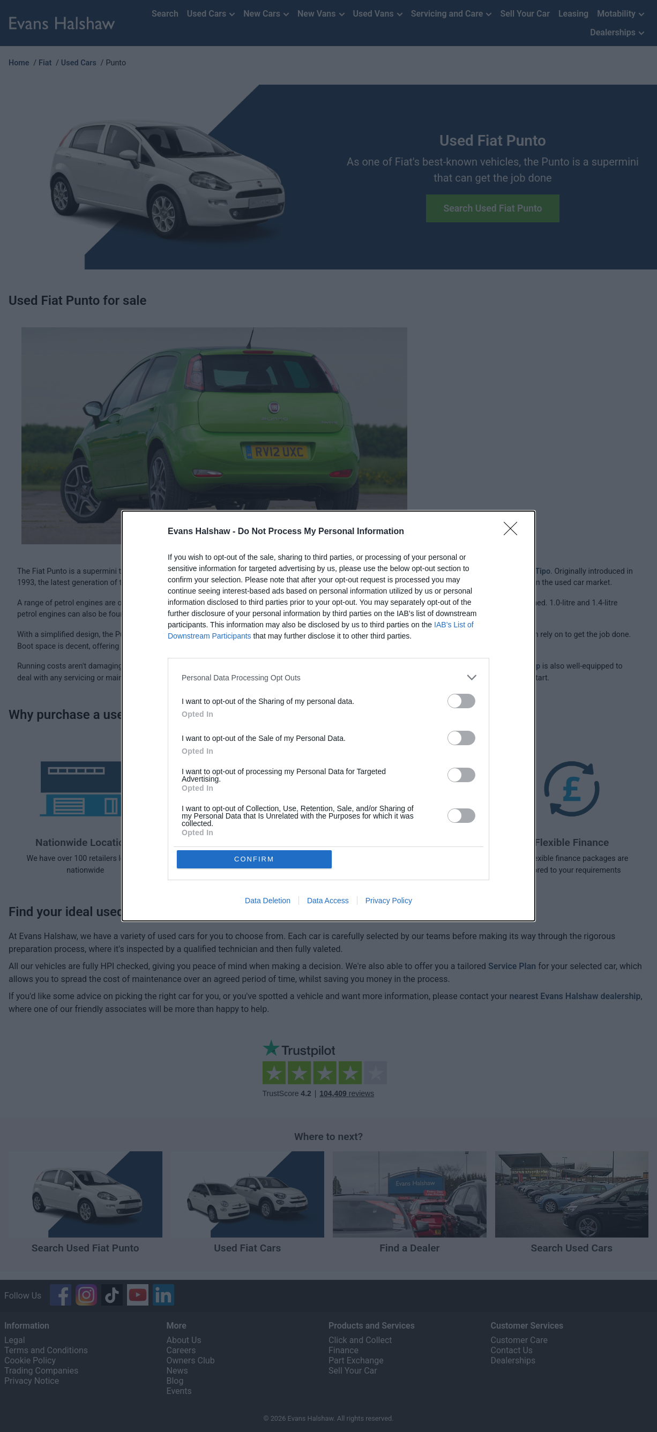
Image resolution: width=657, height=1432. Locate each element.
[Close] (514, 532)
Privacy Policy (388, 901)
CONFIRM (255, 859)
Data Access (328, 901)
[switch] (461, 701)
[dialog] (328, 716)
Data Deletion (267, 901)
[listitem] (328, 677)
